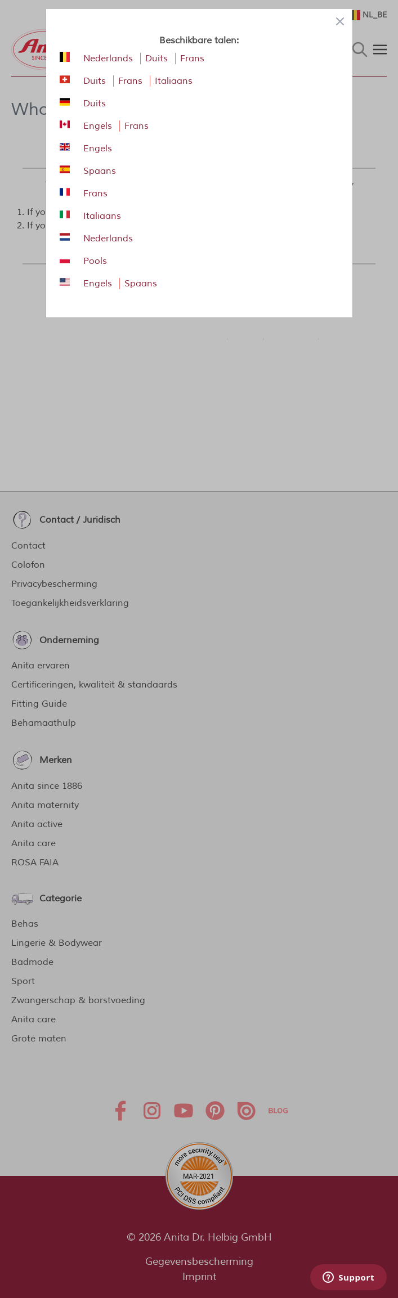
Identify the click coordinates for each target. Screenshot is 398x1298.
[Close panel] (340, 21)
